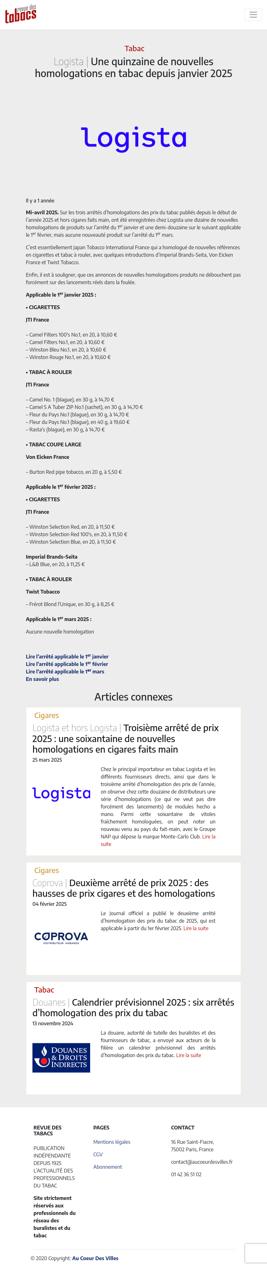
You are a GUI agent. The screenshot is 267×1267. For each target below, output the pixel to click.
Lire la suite (195, 928)
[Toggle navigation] (253, 14)
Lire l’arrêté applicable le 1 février (67, 664)
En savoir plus (42, 679)
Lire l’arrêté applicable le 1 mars (65, 671)
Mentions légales (111, 1142)
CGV (98, 1154)
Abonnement (107, 1167)
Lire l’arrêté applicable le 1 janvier (67, 656)
